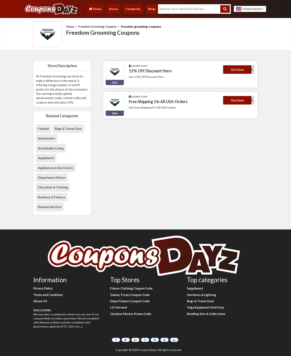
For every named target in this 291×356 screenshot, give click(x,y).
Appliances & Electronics (55, 168)
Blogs (152, 9)
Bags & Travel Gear (68, 128)
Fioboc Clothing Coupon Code (131, 288)
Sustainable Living (51, 148)
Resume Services (50, 207)
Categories (133, 9)
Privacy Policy (43, 288)
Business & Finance (51, 197)
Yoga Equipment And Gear (205, 307)
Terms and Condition (48, 295)
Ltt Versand (118, 307)
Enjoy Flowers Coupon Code (130, 301)
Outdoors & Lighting (201, 295)
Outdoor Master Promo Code (130, 314)
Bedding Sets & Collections (206, 314)
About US (40, 301)
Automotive (46, 138)
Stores (113, 9)
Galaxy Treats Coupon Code (130, 295)
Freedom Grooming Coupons (97, 26)
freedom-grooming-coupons (141, 26)
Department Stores (51, 177)
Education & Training (53, 187)
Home (95, 10)
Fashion (43, 128)
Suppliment (46, 158)
